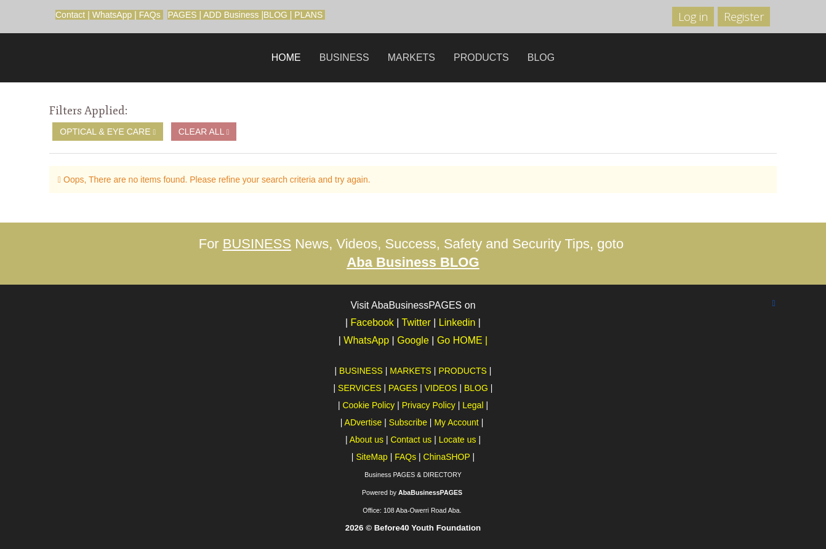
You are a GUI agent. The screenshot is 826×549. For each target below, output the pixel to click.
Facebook (372, 322)
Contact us (410, 439)
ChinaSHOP (446, 457)
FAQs (150, 15)
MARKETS (411, 57)
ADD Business (231, 15)
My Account (456, 422)
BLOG (275, 15)
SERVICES (360, 388)
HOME (286, 57)
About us (366, 439)
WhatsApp (112, 15)
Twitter (416, 322)
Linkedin (457, 322)
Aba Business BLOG (413, 262)
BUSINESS (344, 57)
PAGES (181, 15)
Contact (70, 15)
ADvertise (363, 422)
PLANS (308, 15)
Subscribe (408, 422)
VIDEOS (441, 388)
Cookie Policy (368, 405)
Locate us (457, 439)
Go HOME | (462, 340)
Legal (472, 405)
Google (415, 340)
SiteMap (371, 457)
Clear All (204, 131)
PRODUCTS (481, 57)
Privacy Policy (428, 405)
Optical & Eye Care (108, 131)
